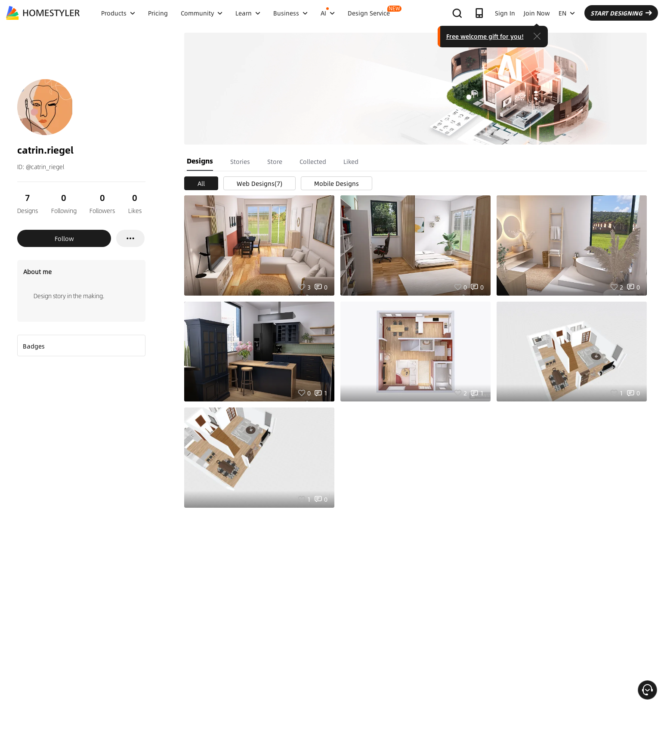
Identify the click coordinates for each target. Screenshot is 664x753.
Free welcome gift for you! (485, 36)
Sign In (505, 13)
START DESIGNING (621, 13)
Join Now (537, 13)
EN (567, 13)
